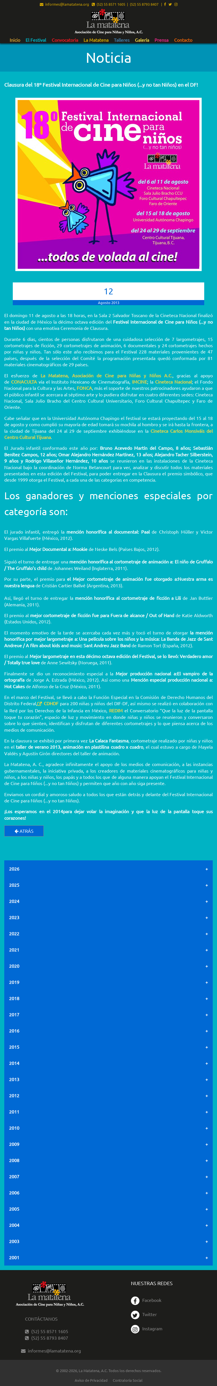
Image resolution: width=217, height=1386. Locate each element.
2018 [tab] (14, 998)
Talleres (122, 40)
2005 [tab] (14, 1209)
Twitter (144, 1314)
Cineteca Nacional (173, 381)
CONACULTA (24, 381)
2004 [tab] (14, 1225)
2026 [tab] (14, 868)
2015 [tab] (14, 1047)
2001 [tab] (14, 1257)
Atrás (24, 831)
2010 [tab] (14, 1128)
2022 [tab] (14, 933)
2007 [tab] (14, 1176)
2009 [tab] (14, 1144)
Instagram (146, 1328)
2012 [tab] (14, 1095)
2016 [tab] (14, 1030)
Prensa (161, 40)
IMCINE (139, 381)
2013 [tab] (14, 1079)
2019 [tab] (14, 982)
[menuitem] (15, 40)
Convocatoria (65, 40)
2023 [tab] (14, 917)
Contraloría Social (128, 1380)
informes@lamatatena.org (64, 4)
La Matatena (96, 40)
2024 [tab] (14, 901)
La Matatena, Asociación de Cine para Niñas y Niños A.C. (106, 375)
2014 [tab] (14, 1063)
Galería (142, 40)
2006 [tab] (14, 1192)
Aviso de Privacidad (91, 1380)
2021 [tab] (14, 949)
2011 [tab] (14, 1111)
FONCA (84, 388)
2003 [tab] (14, 1241)
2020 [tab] (14, 966)
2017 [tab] (14, 1014)
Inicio (15, 40)
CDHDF (51, 703)
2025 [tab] (14, 885)
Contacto (183, 40)
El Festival (36, 40)
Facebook (146, 1300)
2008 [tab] (14, 1160)
